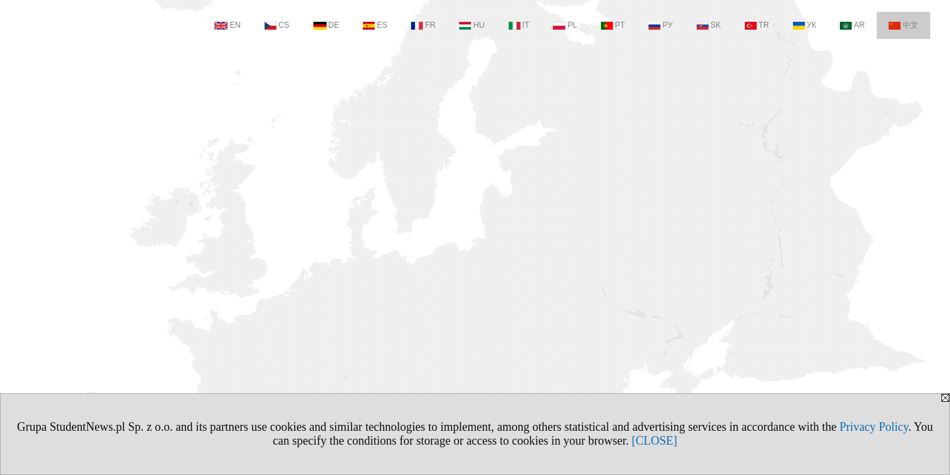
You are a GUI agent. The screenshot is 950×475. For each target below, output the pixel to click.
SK (709, 25)
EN (227, 25)
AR (852, 25)
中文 (903, 25)
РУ (660, 25)
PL (565, 25)
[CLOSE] (654, 440)
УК (805, 25)
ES (375, 25)
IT (519, 25)
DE (326, 25)
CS (277, 25)
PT (613, 25)
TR (757, 25)
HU (471, 25)
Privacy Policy (873, 426)
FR (423, 25)
